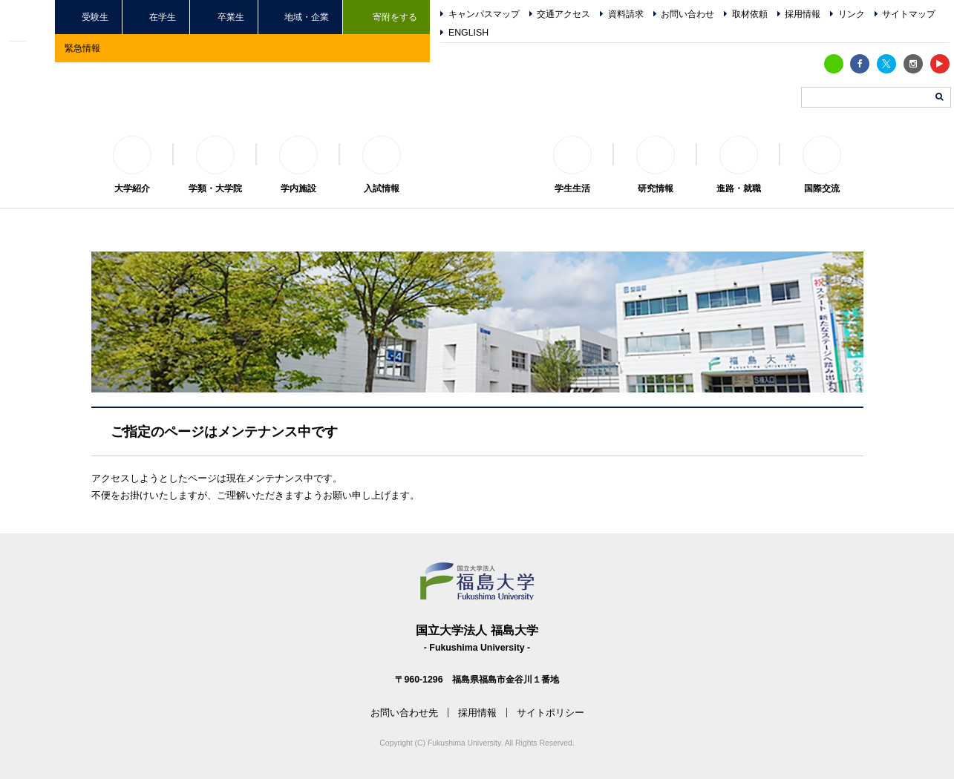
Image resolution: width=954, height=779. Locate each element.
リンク (851, 14)
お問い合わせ (687, 14)
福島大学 (477, 153)
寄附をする (395, 17)
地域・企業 (306, 17)
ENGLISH (468, 32)
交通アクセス (563, 14)
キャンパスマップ (484, 14)
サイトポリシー (550, 712)
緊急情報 (82, 48)
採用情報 (802, 14)
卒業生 (231, 17)
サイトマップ (908, 14)
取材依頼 (750, 14)
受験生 (95, 17)
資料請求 (626, 14)
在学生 (162, 17)
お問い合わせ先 (404, 712)
